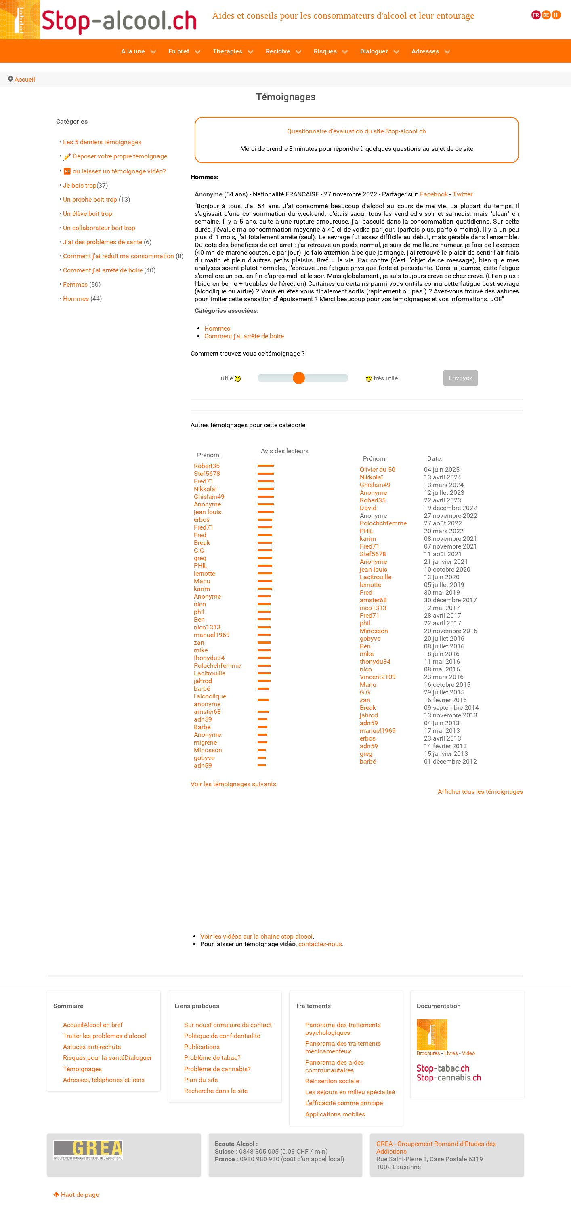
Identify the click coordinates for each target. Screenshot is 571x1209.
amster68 (207, 711)
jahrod (203, 681)
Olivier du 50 (377, 469)
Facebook (434, 194)
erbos (202, 519)
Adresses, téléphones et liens (104, 1080)
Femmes (75, 284)
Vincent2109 (378, 677)
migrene (205, 742)
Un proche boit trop (90, 199)
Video (468, 1053)
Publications (202, 1047)
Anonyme (207, 504)
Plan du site (201, 1080)
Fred (200, 535)
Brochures (428, 1053)
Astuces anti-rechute (92, 1047)
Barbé (202, 727)
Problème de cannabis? (217, 1069)
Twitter (462, 194)
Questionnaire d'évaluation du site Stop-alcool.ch (356, 131)
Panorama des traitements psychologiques (343, 1028)
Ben (199, 619)
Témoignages (82, 1069)
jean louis (207, 512)
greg (200, 558)
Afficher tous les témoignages (480, 791)
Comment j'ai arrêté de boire (103, 270)
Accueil (73, 1025)
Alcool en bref (103, 1025)
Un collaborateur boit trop (99, 228)
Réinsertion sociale (332, 1081)
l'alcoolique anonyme (210, 700)
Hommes (76, 298)
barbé (202, 688)
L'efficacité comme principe (344, 1103)
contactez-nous (320, 944)
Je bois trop (80, 185)
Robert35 (207, 466)
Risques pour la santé (93, 1057)
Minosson (208, 750)
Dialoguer (138, 1057)
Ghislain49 (209, 496)
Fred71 (204, 481)
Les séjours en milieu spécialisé (350, 1092)
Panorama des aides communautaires (334, 1066)
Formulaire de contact (241, 1025)
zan (199, 642)
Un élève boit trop (87, 213)
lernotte (204, 573)
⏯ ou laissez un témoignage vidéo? (114, 171)
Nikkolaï (205, 489)
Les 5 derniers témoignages (102, 142)
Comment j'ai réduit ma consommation (118, 256)
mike (201, 650)
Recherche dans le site (216, 1091)
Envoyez (460, 378)
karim (202, 589)
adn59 (203, 719)
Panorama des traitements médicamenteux (343, 1047)
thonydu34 (209, 658)
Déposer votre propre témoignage (115, 156)
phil (199, 612)
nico (200, 604)
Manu (202, 581)
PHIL (201, 566)
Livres (451, 1053)
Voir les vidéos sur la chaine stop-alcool (256, 936)
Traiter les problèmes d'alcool (104, 1036)
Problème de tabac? (212, 1057)
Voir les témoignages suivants (233, 784)
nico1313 (207, 627)
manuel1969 (212, 635)
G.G (199, 550)
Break (202, 542)
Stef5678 (207, 473)
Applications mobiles (335, 1114)
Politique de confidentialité (222, 1036)
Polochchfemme (217, 665)
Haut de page (76, 1194)
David (368, 508)
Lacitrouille (209, 673)
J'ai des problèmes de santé (102, 242)
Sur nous (197, 1025)
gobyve (204, 758)
